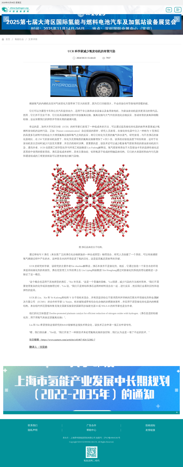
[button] (177, 19)
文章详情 (32, 39)
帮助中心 (91, 430)
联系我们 (33, 425)
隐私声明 (33, 430)
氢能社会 (19, 39)
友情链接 (150, 430)
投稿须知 (150, 425)
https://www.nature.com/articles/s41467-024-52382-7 (68, 339)
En (169, 10)
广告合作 (91, 425)
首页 (8, 39)
